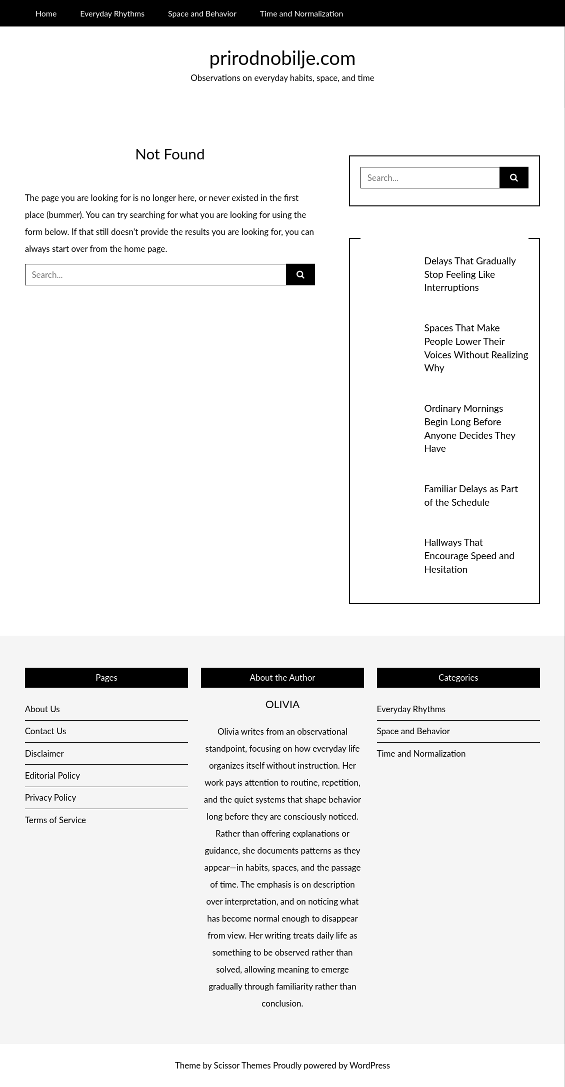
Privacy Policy (50, 797)
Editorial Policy (52, 775)
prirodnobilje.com (283, 57)
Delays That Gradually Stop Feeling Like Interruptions (470, 274)
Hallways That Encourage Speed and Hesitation (469, 555)
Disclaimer (44, 753)
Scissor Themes (242, 1065)
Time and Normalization (302, 13)
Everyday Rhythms (112, 13)
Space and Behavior (202, 13)
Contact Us (45, 731)
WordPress (370, 1065)
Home (46, 13)
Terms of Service (55, 820)
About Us (42, 709)
